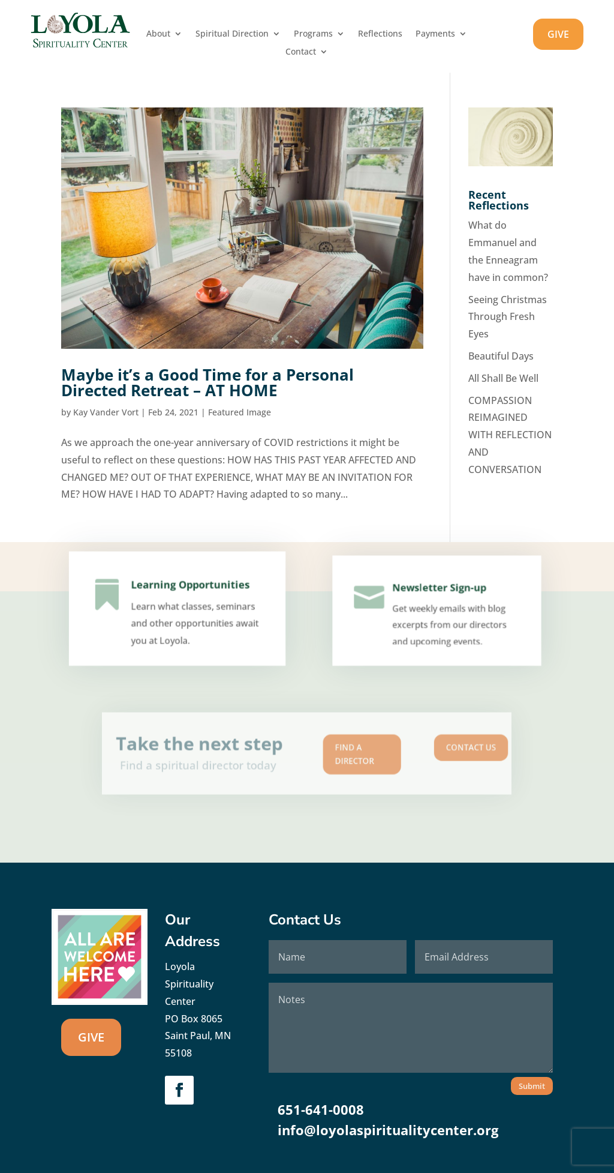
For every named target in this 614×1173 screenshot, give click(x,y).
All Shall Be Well (503, 378)
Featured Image (239, 412)
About (158, 34)
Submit (532, 1086)
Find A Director (339, 754)
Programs (313, 34)
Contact (300, 52)
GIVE (558, 34)
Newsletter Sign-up (438, 595)
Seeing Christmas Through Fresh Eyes (507, 317)
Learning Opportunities (189, 594)
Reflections (380, 34)
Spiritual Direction (232, 34)
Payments (435, 34)
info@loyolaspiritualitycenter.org (388, 1130)
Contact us (417, 749)
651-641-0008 (321, 1109)
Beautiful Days (501, 356)
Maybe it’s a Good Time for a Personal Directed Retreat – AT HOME (207, 382)
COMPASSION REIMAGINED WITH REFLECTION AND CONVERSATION (510, 435)
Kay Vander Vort (106, 412)
